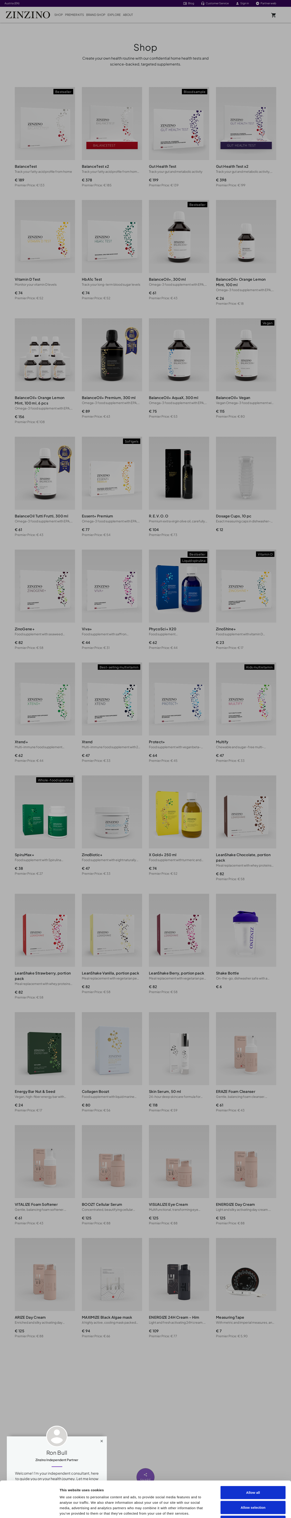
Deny (253, 1488)
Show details (257, 1509)
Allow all (253, 1458)
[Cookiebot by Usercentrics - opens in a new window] (29, 1509)
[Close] (101, 1440)
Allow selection (253, 1473)
